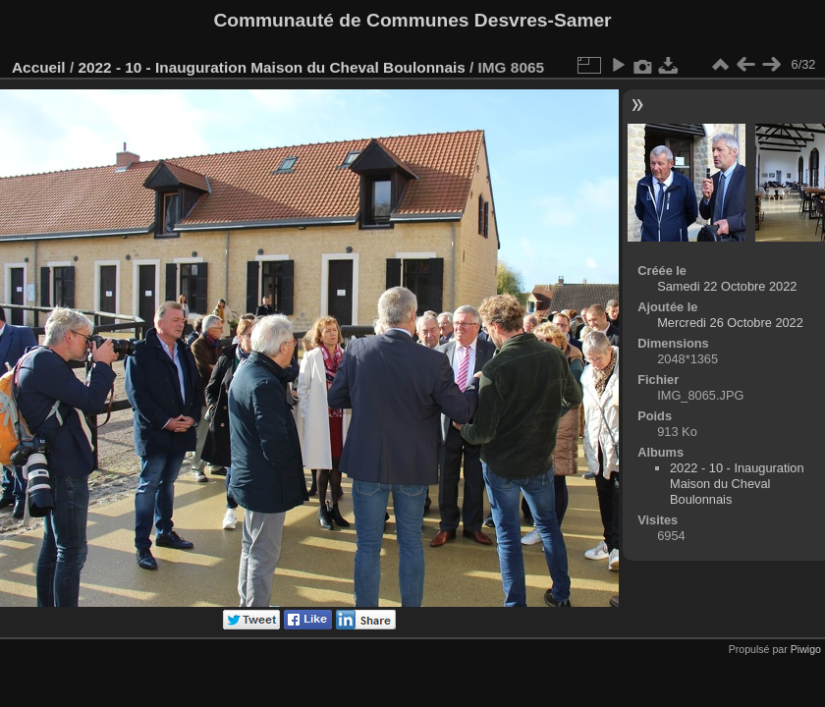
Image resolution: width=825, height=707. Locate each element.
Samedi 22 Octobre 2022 (727, 286)
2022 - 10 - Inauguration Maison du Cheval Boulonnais (271, 67)
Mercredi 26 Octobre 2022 (730, 322)
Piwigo (806, 649)
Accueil (39, 67)
